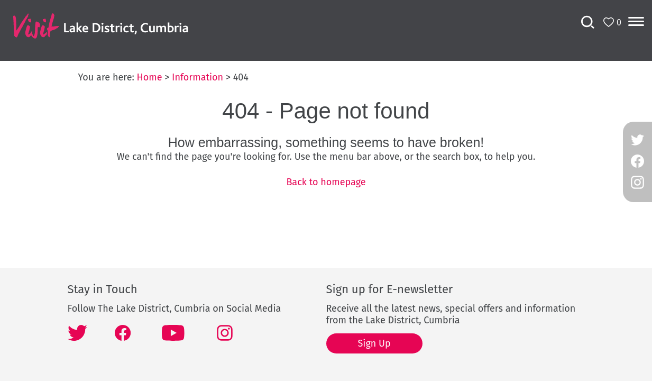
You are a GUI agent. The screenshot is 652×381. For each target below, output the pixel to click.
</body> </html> (326, 190)
